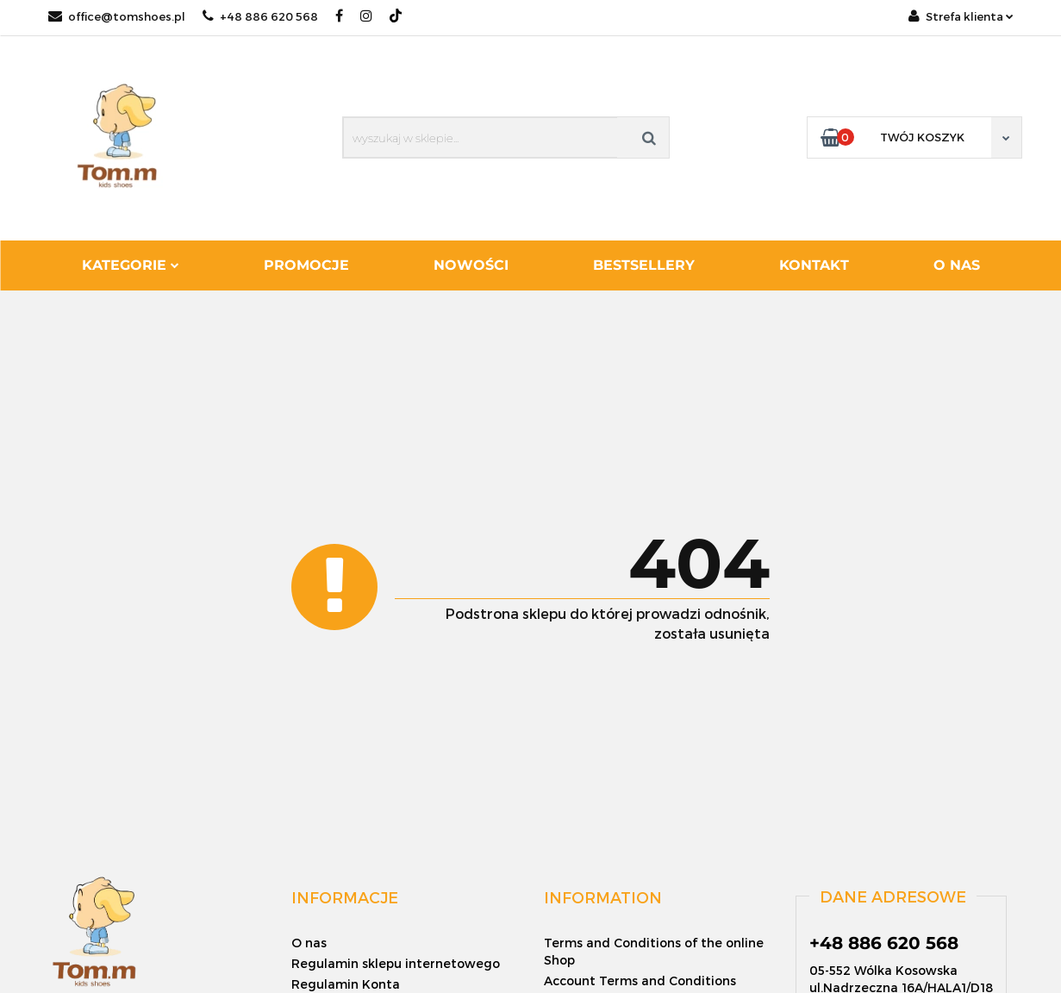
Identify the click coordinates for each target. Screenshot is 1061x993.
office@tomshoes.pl (116, 16)
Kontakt (814, 265)
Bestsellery (644, 265)
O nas (956, 265)
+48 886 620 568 (260, 16)
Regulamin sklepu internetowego (395, 963)
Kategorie (130, 265)
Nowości (471, 265)
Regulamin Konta (345, 984)
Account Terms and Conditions (640, 980)
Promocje (306, 265)
